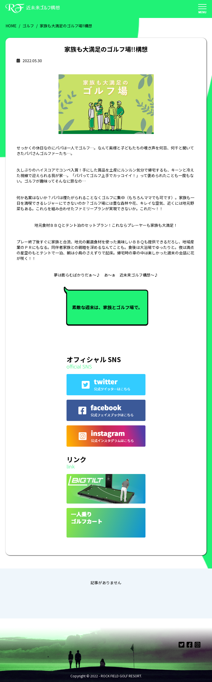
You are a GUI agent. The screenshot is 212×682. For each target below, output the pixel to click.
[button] (202, 9)
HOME (11, 25)
